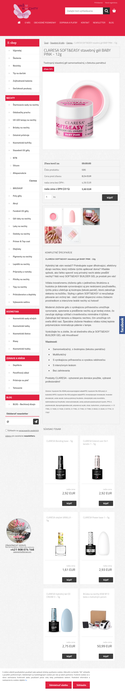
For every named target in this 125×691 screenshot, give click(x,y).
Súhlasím (81, 685)
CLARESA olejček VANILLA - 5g (59, 519)
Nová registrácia (111, 2)
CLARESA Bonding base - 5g (59, 441)
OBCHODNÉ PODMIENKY (45, 22)
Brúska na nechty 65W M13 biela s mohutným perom (96, 595)
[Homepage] (19, 22)
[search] (106, 10)
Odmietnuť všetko (58, 685)
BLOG (111, 22)
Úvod (46, 42)
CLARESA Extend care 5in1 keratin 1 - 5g (95, 443)
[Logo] (25, 11)
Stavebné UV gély (57, 42)
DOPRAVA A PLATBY (68, 22)
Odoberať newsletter (17, 413)
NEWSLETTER (99, 22)
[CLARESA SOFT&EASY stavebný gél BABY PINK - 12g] (81, 73)
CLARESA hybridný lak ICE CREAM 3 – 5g (58, 595)
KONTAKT (85, 22)
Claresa (69, 42)
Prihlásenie (98, 2)
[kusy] (48, 196)
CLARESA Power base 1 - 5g (96, 517)
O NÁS (27, 22)
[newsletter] (36, 421)
